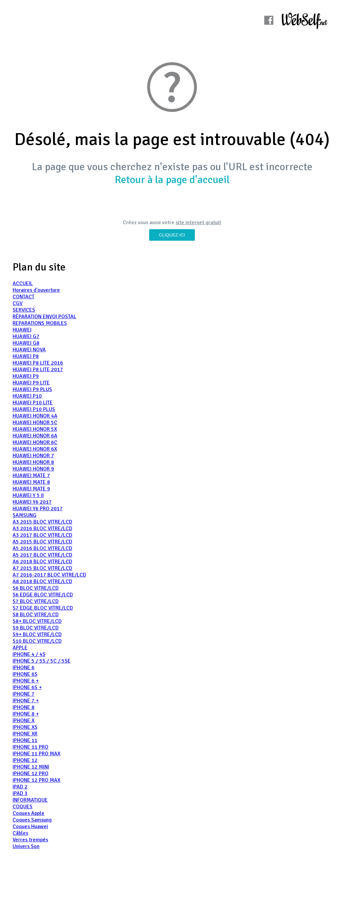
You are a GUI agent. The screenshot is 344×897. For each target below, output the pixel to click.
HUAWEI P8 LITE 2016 (38, 363)
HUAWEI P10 (27, 396)
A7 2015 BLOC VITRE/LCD (42, 568)
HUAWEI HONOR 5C (35, 422)
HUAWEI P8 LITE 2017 (38, 369)
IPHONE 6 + (26, 680)
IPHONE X (23, 720)
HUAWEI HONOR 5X (35, 429)
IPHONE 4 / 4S (29, 654)
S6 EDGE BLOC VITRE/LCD (43, 594)
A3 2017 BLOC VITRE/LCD (42, 535)
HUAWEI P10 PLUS (34, 409)
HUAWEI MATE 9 (31, 488)
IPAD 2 (20, 786)
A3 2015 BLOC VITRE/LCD (42, 522)
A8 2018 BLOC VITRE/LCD (42, 581)
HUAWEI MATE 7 (31, 475)
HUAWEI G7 (26, 336)
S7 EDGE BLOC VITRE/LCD (43, 608)
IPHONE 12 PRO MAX (36, 780)
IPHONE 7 (23, 694)
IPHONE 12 (25, 760)
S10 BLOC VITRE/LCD (37, 641)
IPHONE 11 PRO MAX (36, 753)
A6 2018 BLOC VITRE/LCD (42, 561)
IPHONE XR (25, 733)
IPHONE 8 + (26, 714)
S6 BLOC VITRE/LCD (36, 588)
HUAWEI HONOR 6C (35, 442)
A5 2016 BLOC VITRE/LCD (42, 548)
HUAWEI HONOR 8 (33, 462)
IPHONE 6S (25, 674)
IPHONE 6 (23, 667)
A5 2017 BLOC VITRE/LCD (42, 555)
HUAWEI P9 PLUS (32, 389)
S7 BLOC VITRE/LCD (36, 601)
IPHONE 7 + (26, 700)
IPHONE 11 (25, 740)
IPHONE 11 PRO (30, 747)
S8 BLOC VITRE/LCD (36, 614)
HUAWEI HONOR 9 (33, 469)
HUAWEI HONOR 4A (35, 416)
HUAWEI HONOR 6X (35, 449)
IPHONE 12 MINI (31, 767)
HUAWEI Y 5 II (28, 495)
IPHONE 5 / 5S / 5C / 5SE (42, 661)
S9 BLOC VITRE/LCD (36, 627)
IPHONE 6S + (27, 687)
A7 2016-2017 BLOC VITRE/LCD (49, 575)
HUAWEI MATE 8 (31, 482)
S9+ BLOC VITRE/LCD (37, 634)
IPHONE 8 (23, 707)
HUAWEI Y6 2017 (32, 502)
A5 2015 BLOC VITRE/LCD (42, 541)
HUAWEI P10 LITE (33, 402)
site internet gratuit (198, 222)
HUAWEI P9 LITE (31, 382)
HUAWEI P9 (26, 376)
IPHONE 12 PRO (30, 773)
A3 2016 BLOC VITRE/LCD (42, 528)
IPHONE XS (25, 727)
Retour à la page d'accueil (172, 179)
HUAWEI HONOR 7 (33, 455)
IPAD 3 (20, 793)
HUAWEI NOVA (29, 349)
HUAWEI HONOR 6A (35, 435)
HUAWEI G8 (26, 343)
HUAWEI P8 (26, 356)
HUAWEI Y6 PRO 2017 (38, 508)
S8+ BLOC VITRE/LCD (37, 621)
